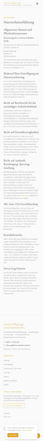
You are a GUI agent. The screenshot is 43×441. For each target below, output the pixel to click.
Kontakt (6, 384)
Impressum (25, 195)
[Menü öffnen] (37, 3)
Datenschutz (7, 417)
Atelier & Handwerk (10, 380)
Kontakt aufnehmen (14, 406)
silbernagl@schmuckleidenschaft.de (17, 345)
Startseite (7, 360)
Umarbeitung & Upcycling (12, 368)
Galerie (6, 376)
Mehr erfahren (27, 430)
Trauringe (7, 372)
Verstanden (13, 435)
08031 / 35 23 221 (11, 342)
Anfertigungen (8, 364)
